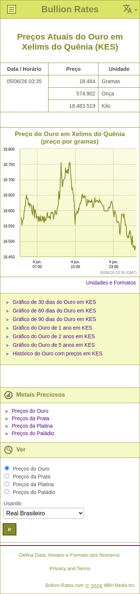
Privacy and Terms (70, 568)
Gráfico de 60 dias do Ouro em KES (54, 311)
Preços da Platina (32, 426)
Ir (9, 529)
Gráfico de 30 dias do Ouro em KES (54, 302)
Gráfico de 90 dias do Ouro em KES (54, 319)
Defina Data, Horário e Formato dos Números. (70, 555)
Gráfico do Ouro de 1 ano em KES (52, 328)
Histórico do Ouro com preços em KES (57, 353)
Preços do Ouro (30, 411)
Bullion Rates (70, 9)
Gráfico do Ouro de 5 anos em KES (54, 345)
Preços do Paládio (33, 433)
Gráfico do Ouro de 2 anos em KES (54, 336)
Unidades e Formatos (111, 283)
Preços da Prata (30, 418)
